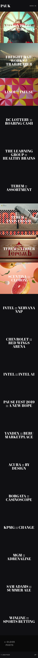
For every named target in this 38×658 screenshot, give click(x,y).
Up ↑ (35, 655)
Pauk (5, 5)
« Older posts (9, 643)
